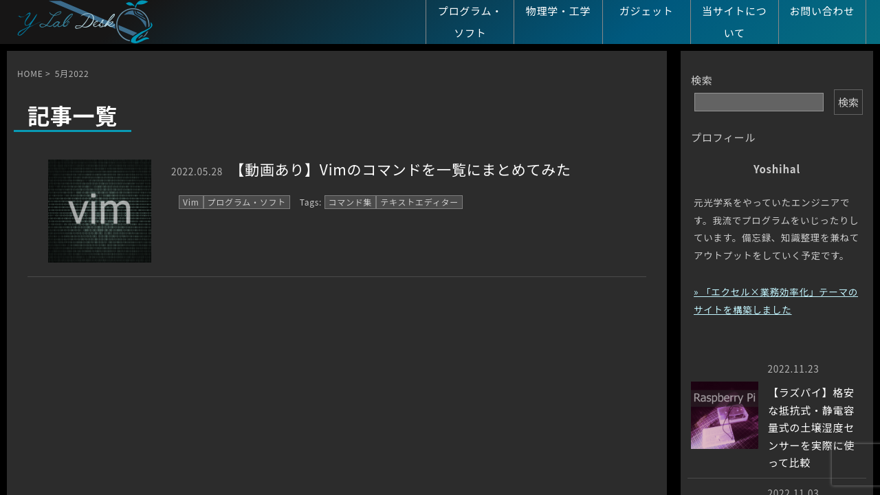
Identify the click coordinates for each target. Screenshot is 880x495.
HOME (30, 73)
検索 (702, 80)
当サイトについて (734, 21)
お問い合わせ (822, 10)
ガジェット (646, 10)
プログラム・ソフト (470, 21)
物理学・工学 (558, 10)
